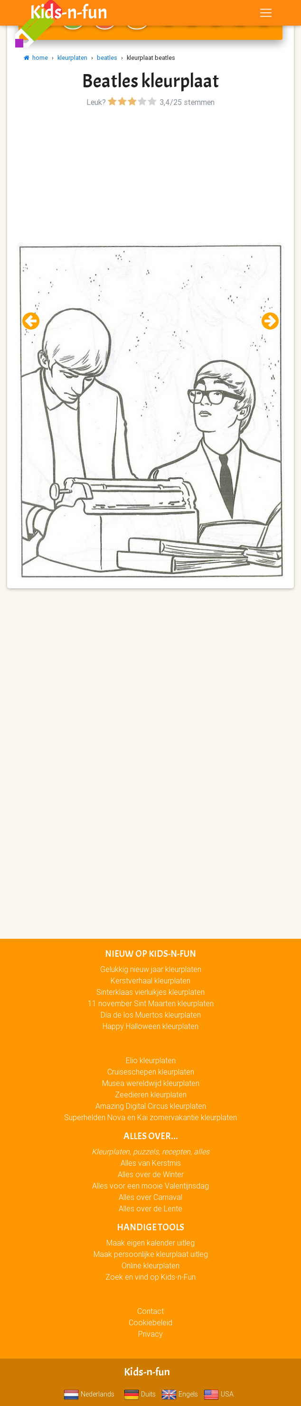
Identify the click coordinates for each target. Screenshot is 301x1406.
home (36, 58)
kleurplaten (72, 58)
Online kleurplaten (150, 1265)
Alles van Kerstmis (151, 1163)
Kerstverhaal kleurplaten (150, 980)
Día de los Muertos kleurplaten (151, 1014)
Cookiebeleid (150, 1322)
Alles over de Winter (151, 1174)
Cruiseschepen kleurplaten (150, 1071)
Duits (140, 1394)
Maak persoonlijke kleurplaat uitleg (151, 1254)
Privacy (150, 1334)
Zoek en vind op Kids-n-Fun (150, 1277)
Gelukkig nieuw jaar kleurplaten (150, 969)
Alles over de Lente (150, 1208)
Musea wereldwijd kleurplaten (150, 1083)
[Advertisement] (150, 176)
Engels (179, 1394)
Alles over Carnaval (150, 1197)
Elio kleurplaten (151, 1060)
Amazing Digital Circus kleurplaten (150, 1106)
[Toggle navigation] (266, 15)
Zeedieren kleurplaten (151, 1094)
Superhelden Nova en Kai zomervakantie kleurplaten (150, 1117)
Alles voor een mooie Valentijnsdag (150, 1185)
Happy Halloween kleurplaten (150, 1026)
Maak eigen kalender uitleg (150, 1242)
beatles (107, 58)
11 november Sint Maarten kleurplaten (151, 1003)
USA (219, 1394)
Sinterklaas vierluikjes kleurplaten (150, 992)
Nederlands (89, 1394)
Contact (150, 1311)
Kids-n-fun (68, 14)
